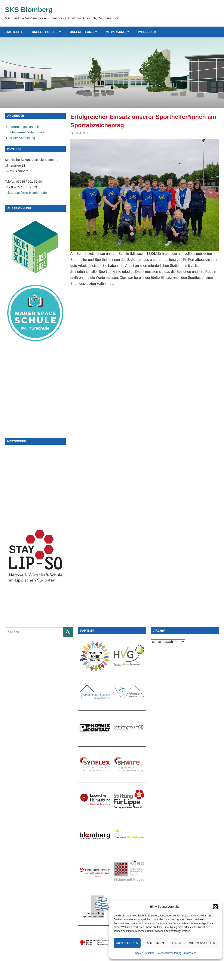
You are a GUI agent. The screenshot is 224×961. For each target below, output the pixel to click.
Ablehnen (155, 943)
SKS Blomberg (29, 9)
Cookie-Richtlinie (144, 953)
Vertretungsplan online (26, 126)
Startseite (13, 32)
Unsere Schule (45, 32)
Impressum (190, 953)
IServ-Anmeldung (22, 138)
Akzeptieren (127, 943)
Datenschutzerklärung (168, 953)
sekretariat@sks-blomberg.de (26, 192)
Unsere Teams (81, 32)
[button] (215, 906)
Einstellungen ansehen (193, 943)
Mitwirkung (116, 32)
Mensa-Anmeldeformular (27, 132)
